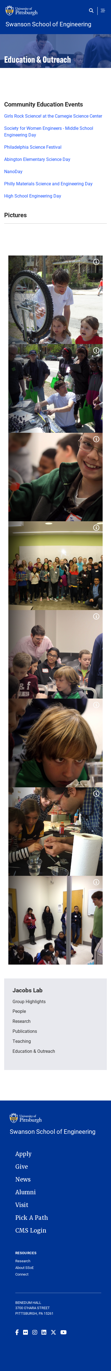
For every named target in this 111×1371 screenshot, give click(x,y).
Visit (21, 1205)
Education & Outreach (34, 1051)
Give (21, 1166)
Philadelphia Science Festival (32, 147)
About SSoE (24, 1267)
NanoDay (13, 171)
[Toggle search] (92, 10)
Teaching (22, 1041)
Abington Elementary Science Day (37, 159)
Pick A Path (31, 1217)
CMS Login (30, 1230)
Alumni (25, 1192)
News (23, 1179)
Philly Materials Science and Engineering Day (48, 183)
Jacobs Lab (28, 990)
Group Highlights (29, 1001)
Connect (21, 1274)
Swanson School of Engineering (48, 24)
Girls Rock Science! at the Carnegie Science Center (53, 116)
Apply (23, 1154)
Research (22, 1021)
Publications (25, 1031)
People (19, 1011)
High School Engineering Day (32, 196)
